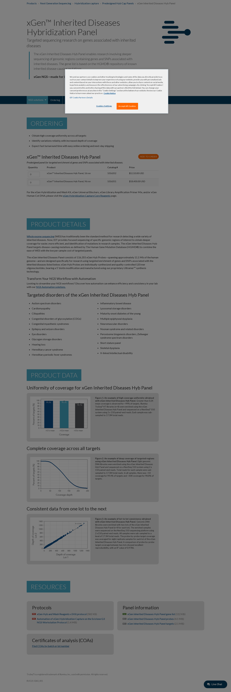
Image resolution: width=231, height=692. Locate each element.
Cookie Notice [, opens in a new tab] (110, 93)
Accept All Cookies (127, 106)
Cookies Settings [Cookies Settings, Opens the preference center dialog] (104, 106)
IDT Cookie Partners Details (81, 97)
